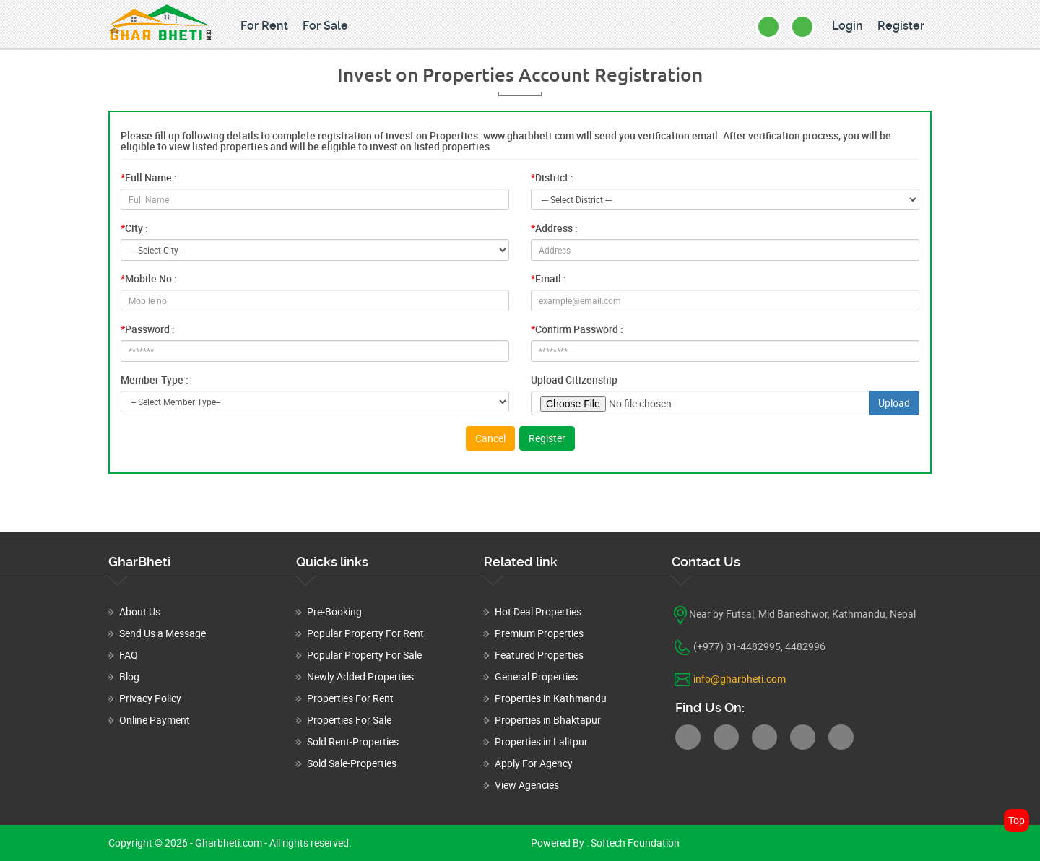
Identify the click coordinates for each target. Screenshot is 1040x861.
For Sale (325, 26)
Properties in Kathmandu (551, 698)
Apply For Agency (534, 763)
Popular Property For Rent (365, 633)
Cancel (490, 438)
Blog (129, 676)
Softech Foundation (634, 842)
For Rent (264, 26)
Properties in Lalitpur (541, 741)
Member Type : (154, 379)
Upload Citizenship (574, 379)
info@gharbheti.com (739, 678)
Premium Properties (539, 633)
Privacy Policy (150, 698)
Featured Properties (539, 655)
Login (847, 26)
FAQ (128, 655)
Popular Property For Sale (364, 655)
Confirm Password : (577, 329)
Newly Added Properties (360, 676)
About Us (139, 611)
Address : (554, 228)
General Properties (536, 676)
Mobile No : (149, 278)
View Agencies (527, 785)
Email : (548, 278)
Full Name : (149, 177)
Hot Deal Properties (538, 611)
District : (552, 177)
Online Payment (154, 720)
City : (134, 228)
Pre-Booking (334, 611)
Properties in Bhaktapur (548, 720)
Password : (148, 329)
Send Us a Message (162, 633)
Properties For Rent (350, 698)
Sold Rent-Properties (353, 741)
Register (901, 26)
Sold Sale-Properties (351, 763)
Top (1016, 820)
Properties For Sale (349, 720)
